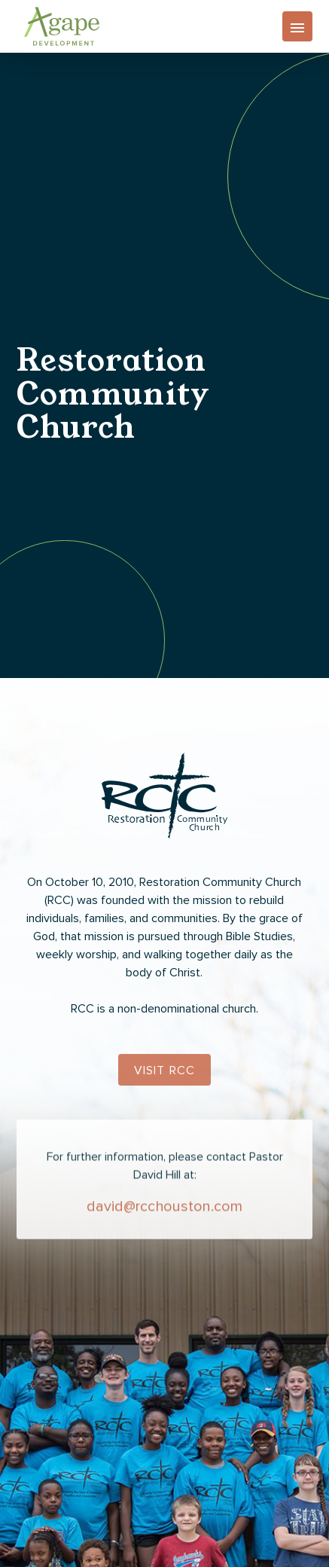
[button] (297, 26)
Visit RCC (165, 1071)
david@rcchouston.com (164, 1212)
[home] (58, 26)
